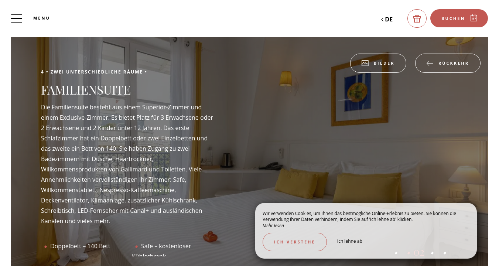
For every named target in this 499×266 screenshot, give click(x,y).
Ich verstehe (294, 242)
